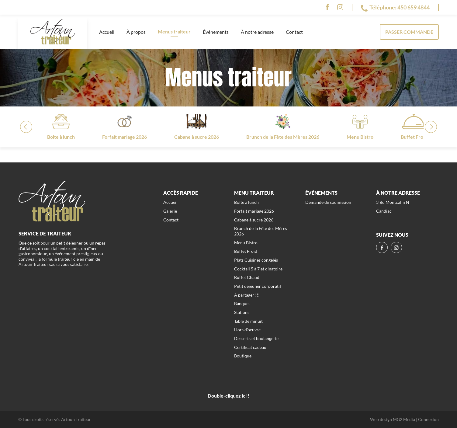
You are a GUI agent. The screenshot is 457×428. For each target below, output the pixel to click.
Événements (216, 32)
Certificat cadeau (250, 347)
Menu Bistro (246, 242)
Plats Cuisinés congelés (256, 260)
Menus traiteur (174, 31)
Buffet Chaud (246, 277)
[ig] (340, 7)
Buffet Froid (245, 251)
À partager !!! (247, 295)
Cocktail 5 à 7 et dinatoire (258, 268)
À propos (136, 32)
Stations (241, 312)
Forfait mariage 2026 (254, 211)
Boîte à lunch (246, 202)
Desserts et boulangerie (256, 338)
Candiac (384, 211)
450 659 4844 (413, 7)
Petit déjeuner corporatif (257, 286)
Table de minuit (248, 321)
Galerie (170, 211)
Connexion (428, 419)
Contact (294, 32)
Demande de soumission (328, 202)
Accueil (106, 32)
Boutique (242, 355)
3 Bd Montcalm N (392, 202)
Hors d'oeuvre (247, 329)
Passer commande (409, 32)
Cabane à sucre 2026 (253, 219)
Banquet (242, 303)
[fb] (327, 7)
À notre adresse (257, 32)
